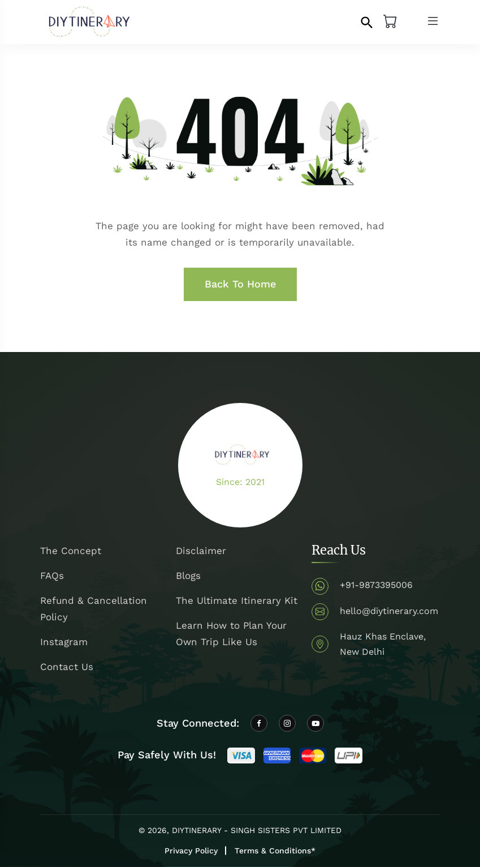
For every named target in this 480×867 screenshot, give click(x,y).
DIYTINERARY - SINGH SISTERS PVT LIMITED (256, 830)
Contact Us (66, 666)
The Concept (70, 550)
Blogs (188, 575)
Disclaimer (201, 550)
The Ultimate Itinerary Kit (236, 600)
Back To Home (240, 284)
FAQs (52, 575)
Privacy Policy (191, 850)
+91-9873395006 (376, 585)
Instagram (64, 641)
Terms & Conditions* (275, 850)
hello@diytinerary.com (389, 611)
